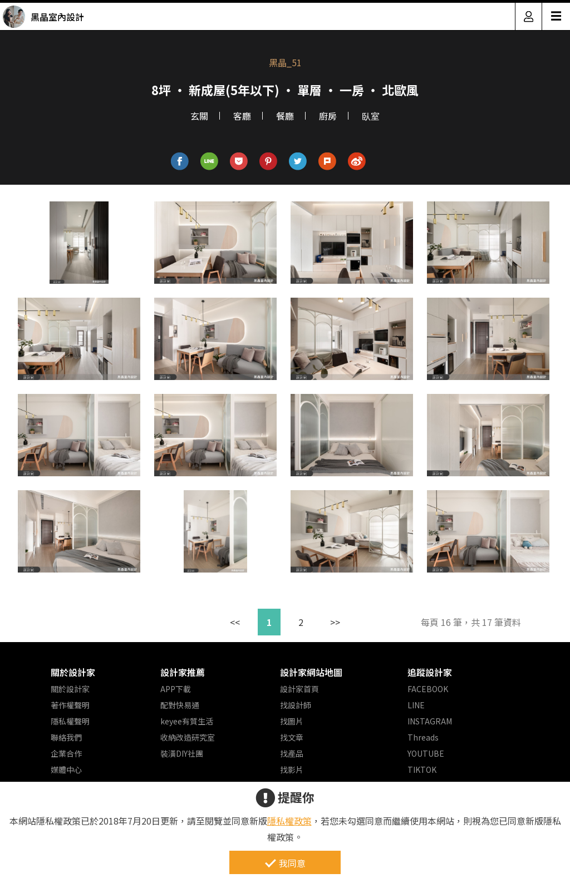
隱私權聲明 (70, 721)
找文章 (291, 737)
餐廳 (285, 115)
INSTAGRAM (429, 721)
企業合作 (66, 753)
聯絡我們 (66, 737)
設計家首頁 (299, 688)
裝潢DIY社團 (181, 753)
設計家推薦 (182, 672)
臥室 (371, 115)
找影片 (291, 769)
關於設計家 (73, 672)
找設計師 (295, 705)
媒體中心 (66, 769)
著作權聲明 (70, 705)
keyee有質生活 (186, 721)
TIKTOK (421, 769)
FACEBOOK (427, 688)
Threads (423, 737)
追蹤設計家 (429, 672)
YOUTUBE (425, 753)
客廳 (242, 115)
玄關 (199, 115)
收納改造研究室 (187, 737)
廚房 (328, 115)
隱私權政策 (289, 820)
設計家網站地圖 (311, 672)
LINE (416, 705)
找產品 (291, 753)
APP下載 (175, 688)
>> (335, 622)
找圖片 (291, 721)
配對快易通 (179, 705)
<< (235, 622)
